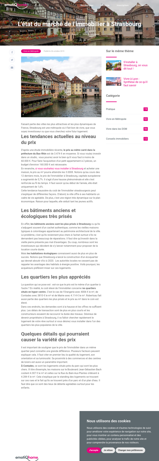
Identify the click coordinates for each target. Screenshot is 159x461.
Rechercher (87, 6)
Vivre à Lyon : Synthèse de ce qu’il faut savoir (135, 82)
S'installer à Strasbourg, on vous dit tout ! (135, 65)
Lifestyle (105, 6)
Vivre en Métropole (91, 34)
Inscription (123, 6)
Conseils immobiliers (127, 139)
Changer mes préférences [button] (130, 450)
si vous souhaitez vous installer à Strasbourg (59, 168)
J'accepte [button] (93, 450)
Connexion (142, 6)
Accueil (63, 34)
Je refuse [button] (108, 450)
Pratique (127, 109)
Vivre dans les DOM (127, 129)
